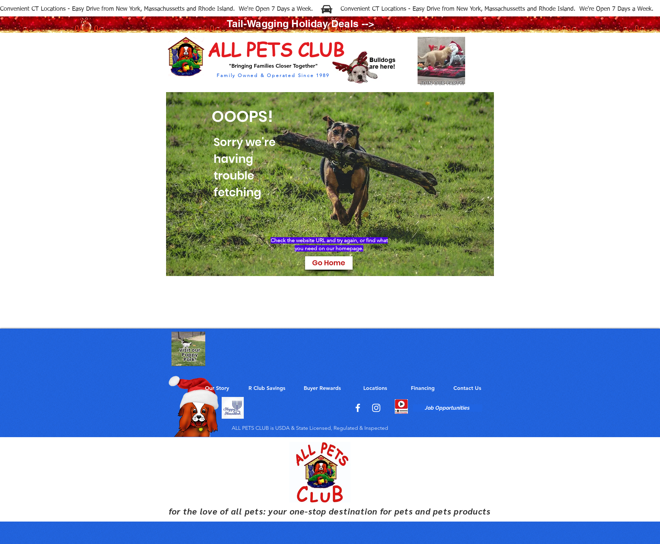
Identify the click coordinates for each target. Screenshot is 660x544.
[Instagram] (376, 407)
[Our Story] (217, 388)
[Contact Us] (467, 388)
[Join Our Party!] (441, 62)
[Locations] (375, 388)
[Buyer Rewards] (322, 388)
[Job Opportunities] (447, 408)
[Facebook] (357, 407)
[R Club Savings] (267, 388)
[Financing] (423, 388)
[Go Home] (329, 263)
